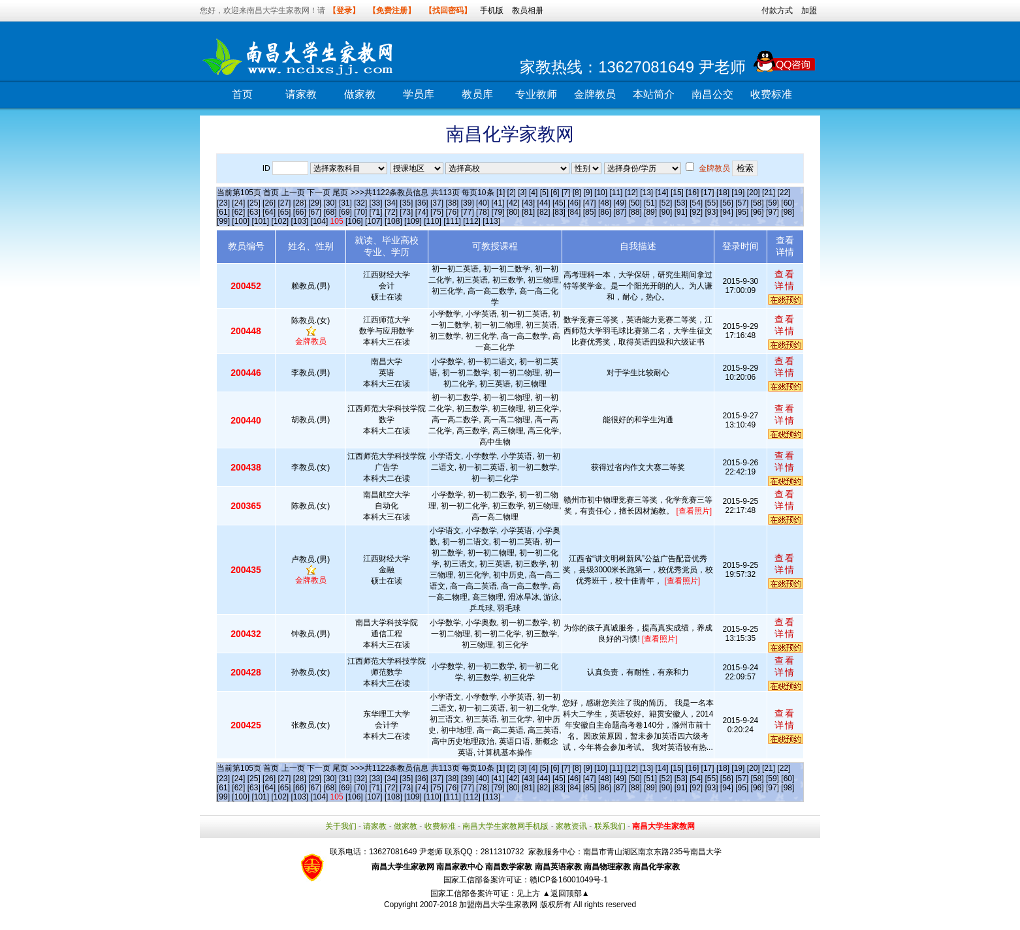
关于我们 (341, 826)
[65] (284, 212)
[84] (574, 212)
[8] (577, 192)
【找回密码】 (447, 10)
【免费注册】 (391, 10)
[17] (707, 192)
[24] (238, 203)
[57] (741, 203)
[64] (269, 212)
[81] (528, 212)
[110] (432, 221)
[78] (482, 212)
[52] (665, 203)
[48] (604, 203)
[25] (254, 203)
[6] (554, 192)
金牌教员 (595, 94)
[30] (330, 203)
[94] (726, 212)
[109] (413, 221)
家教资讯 (571, 826)
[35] (406, 203)
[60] (787, 203)
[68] (330, 212)
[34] (391, 203)
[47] (589, 203)
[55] (711, 203)
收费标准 (771, 94)
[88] (635, 212)
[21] (768, 192)
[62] (238, 212)
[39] (467, 203)
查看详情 (784, 280)
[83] (559, 212)
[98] (787, 212)
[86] (604, 212)
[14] (662, 192)
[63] (254, 212)
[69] (345, 212)
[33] (376, 203)
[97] (772, 212)
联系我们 (610, 826)
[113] (491, 221)
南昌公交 (712, 94)
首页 (242, 94)
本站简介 (654, 94)
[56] (726, 203)
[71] (376, 212)
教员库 (477, 94)
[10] (600, 192)
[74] (421, 212)
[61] (223, 212)
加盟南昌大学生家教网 (498, 904)
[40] (482, 203)
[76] (451, 212)
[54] (696, 203)
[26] (269, 203)
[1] (500, 192)
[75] (436, 212)
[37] (436, 203)
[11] (615, 192)
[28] (299, 203)
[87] (619, 212)
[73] (406, 212)
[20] (753, 192)
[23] (223, 203)
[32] (360, 203)
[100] (240, 221)
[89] (650, 212)
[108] (393, 221)
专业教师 (536, 94)
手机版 (491, 10)
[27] (284, 203)
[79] (497, 212)
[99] (223, 221)
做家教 (359, 94)
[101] (260, 221)
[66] (299, 212)
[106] (354, 221)
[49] (619, 203)
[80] (513, 212)
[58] (757, 203)
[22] (783, 192)
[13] (646, 192)
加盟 (809, 10)
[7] (566, 192)
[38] (451, 203)
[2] (511, 192)
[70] (360, 212)
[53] (681, 203)
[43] (528, 203)
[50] (635, 203)
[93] (711, 212)
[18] (722, 192)
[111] (452, 221)
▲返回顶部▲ (566, 893)
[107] (374, 221)
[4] (533, 192)
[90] (665, 212)
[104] (319, 221)
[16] (692, 192)
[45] (559, 203)
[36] (421, 203)
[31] (345, 203)
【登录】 (344, 10)
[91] (681, 212)
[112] (472, 221)
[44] (543, 203)
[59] (772, 203)
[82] (543, 212)
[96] (757, 212)
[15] (677, 192)
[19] (737, 192)
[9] (587, 192)
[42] (513, 203)
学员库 (418, 94)
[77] (467, 212)
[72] (391, 212)
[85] (589, 212)
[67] (314, 212)
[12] (631, 192)
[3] (522, 192)
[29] (314, 203)
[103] (300, 221)
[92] (696, 212)
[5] (544, 192)
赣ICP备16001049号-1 (569, 879)
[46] (574, 203)
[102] (280, 221)
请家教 (301, 94)
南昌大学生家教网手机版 (505, 826)
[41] (497, 203)
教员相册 (527, 10)
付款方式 (777, 10)
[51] (650, 203)
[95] (741, 212)
